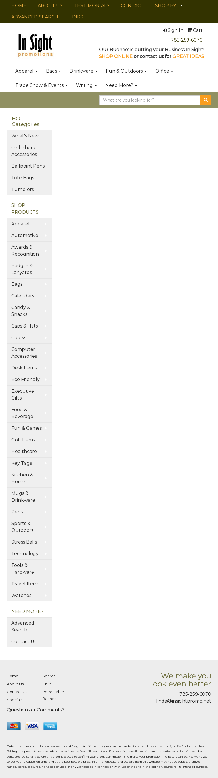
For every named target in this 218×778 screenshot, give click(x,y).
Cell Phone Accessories (24, 151)
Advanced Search (22, 626)
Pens (17, 511)
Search (49, 676)
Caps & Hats (24, 326)
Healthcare (24, 451)
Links (46, 684)
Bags (53, 71)
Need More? (121, 85)
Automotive (24, 235)
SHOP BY (165, 5)
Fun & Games (26, 428)
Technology (25, 553)
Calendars (22, 296)
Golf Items (23, 439)
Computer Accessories (24, 353)
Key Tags (21, 463)
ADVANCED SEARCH (34, 17)
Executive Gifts (22, 394)
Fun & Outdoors (126, 71)
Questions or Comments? (35, 710)
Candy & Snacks (20, 311)
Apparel (26, 71)
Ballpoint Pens (28, 166)
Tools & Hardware (22, 569)
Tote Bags (22, 177)
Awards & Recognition (25, 250)
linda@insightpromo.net (183, 701)
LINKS (76, 17)
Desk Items (24, 368)
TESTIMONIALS (92, 5)
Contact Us (23, 641)
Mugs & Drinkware (23, 497)
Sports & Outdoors (22, 527)
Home (12, 676)
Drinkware (83, 71)
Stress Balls (24, 542)
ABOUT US (50, 5)
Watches (21, 595)
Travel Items (25, 583)
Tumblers (22, 189)
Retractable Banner (53, 695)
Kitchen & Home (22, 478)
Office (164, 71)
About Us (15, 684)
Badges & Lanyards (22, 269)
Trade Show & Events (41, 85)
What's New (25, 136)
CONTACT (132, 5)
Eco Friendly (25, 379)
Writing (86, 85)
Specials (14, 699)
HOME (18, 5)
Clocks (18, 337)
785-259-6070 (187, 40)
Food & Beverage (22, 413)
